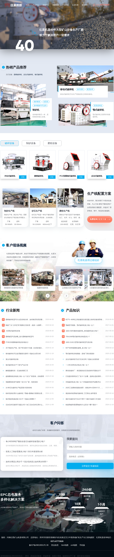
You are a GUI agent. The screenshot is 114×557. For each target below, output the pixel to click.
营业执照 (54, 545)
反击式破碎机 (28, 74)
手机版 (82, 545)
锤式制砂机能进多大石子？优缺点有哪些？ (21, 399)
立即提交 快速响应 (90, 466)
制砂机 (35, 110)
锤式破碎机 (39, 74)
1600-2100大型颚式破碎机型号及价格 (79, 342)
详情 (23, 177)
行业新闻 (13, 310)
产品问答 (65, 5)
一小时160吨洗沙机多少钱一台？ (77, 365)
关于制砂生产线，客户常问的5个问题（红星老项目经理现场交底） (25, 348)
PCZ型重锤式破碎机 (68, 176)
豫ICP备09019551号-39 (38, 545)
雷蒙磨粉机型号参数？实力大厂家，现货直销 (22, 382)
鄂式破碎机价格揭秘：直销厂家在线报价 (80, 353)
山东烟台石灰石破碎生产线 (71, 288)
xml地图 (74, 545)
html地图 (64, 545)
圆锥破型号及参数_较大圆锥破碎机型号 (20, 336)
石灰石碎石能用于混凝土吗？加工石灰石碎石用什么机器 (25, 405)
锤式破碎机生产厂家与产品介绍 (17, 365)
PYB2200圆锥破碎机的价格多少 (17, 342)
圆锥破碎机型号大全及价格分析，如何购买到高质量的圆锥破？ (25, 319)
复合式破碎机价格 (12, 359)
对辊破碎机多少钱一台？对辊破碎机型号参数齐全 (83, 382)
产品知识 (73, 310)
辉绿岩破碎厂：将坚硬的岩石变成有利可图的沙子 (83, 371)
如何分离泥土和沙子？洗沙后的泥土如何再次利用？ (27, 463)
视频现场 (55, 5)
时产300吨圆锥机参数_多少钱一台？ (79, 348)
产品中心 (36, 5)
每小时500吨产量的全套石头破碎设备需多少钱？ (25, 443)
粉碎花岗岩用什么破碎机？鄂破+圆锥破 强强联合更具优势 (25, 393)
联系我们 (85, 5)
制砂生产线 (9, 211)
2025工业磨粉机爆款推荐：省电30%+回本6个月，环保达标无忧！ (85, 388)
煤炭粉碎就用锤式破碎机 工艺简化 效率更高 (81, 393)
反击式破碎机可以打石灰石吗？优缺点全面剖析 (82, 359)
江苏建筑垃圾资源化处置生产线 (101, 288)
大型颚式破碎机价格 (13, 331)
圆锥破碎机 (18, 74)
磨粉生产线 (64, 211)
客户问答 (57, 423)
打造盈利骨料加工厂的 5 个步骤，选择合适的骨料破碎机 (85, 376)
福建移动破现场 (42, 288)
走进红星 (75, 5)
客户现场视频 (16, 245)
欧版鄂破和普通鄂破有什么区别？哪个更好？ (82, 405)
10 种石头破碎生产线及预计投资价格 (19, 388)
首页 (27, 5)
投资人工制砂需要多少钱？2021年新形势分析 (24, 453)
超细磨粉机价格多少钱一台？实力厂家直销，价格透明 (25, 376)
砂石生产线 (37, 211)
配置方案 (100, 219)
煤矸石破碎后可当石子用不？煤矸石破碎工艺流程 (83, 399)
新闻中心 (46, 5)
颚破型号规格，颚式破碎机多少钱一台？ (80, 325)
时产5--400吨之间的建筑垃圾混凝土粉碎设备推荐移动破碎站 (85, 319)
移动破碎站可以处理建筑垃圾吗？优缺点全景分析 (23, 353)
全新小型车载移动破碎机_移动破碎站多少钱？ (82, 331)
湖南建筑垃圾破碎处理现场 (13, 288)
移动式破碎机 (67, 89)
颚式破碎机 (98, 110)
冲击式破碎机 (9, 176)
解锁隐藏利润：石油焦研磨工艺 (17, 371)
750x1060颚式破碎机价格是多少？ (78, 336)
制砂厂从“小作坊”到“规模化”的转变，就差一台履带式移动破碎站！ (25, 325)
